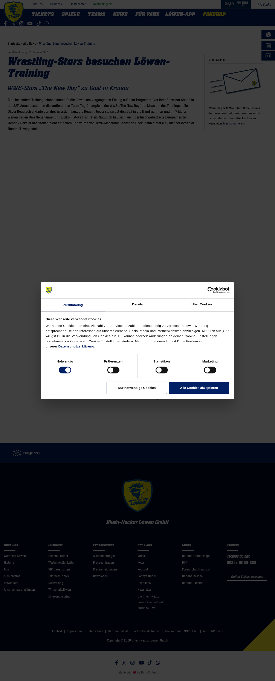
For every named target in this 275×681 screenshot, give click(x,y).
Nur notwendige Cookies (137, 388)
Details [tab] (137, 304)
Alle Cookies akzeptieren (199, 388)
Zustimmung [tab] (73, 305)
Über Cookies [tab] (201, 304)
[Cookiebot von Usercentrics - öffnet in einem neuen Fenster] (210, 290)
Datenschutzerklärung (76, 346)
